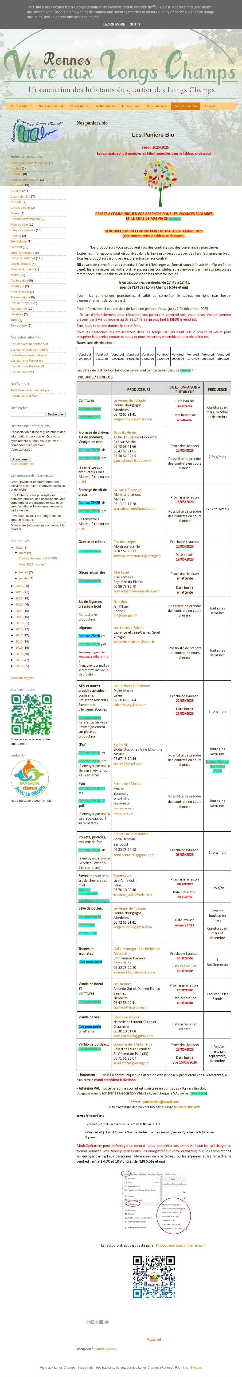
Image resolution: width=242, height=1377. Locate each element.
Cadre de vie (20, 196)
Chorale (16, 202)
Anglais (16, 168)
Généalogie (19, 241)
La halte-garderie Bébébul (29, 355)
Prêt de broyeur (21, 303)
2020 (19, 617)
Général (16, 247)
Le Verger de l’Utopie (129, 401)
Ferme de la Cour (126, 1017)
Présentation (19, 297)
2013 (19, 660)
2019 (19, 623)
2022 (19, 604)
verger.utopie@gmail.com (132, 419)
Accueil (154, 1339)
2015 (19, 647)
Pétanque (17, 286)
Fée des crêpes (125, 542)
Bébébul (16, 174)
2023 (19, 598)
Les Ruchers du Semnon (131, 686)
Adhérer (210, 106)
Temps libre (19, 325)
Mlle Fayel (121, 573)
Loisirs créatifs (21, 263)
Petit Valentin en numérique (30, 390)
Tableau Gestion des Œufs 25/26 (217, 766)
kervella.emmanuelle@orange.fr (137, 556)
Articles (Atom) (106, 1349)
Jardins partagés (22, 252)
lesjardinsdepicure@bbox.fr (133, 642)
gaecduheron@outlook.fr (132, 461)
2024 (19, 592)
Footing (16, 236)
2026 (19, 547)
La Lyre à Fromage (127, 490)
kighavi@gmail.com (127, 764)
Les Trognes (122, 984)
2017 (19, 635)
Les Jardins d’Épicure (128, 628)
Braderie (17, 185)
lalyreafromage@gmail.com (134, 509)
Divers (15, 213)
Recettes (17, 314)
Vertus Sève (87, 933)
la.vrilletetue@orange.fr (131, 1063)
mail (81, 482)
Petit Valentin (20, 292)
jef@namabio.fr (125, 616)
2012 (19, 666)
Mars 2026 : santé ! (32, 564)
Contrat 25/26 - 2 (91, 788)
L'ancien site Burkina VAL (28, 366)
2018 (19, 629)
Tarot (14, 320)
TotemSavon (122, 876)
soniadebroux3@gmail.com (134, 855)
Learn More (114, 24)
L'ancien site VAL (23, 372)
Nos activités (79, 106)
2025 (19, 586)
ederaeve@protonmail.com (134, 972)
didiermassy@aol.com (130, 705)
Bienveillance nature (25, 179)
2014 (19, 654)
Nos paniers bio (186, 106)
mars (23, 553)
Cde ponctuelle (89, 409)
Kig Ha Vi (120, 745)
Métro (15, 275)
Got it (135, 24)
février (24, 572)
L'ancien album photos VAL (30, 344)
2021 (19, 611)
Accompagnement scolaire (29, 163)
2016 (19, 641)
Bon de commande (87, 891)
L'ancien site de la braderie (29, 349)
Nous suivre (130, 106)
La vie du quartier (23, 258)
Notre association (50, 106)
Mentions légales (22, 678)
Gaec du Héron (124, 433)
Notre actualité (20, 106)
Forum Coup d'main (24, 396)
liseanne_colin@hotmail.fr (132, 895)
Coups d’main (20, 207)
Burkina (16, 191)
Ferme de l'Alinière (127, 784)
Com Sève (86, 925)
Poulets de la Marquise (130, 834)
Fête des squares (23, 230)
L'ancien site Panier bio (27, 360)
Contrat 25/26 (89, 450)
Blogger (195, 1367)
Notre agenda (105, 106)
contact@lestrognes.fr (130, 1008)
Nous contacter (156, 106)
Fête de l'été (19, 224)
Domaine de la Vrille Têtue (132, 1045)
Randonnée (19, 308)
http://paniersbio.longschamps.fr (181, 1246)
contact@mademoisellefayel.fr (136, 591)
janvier (24, 578)
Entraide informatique (26, 219)
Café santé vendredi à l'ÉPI (38, 558)
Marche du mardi (22, 269)
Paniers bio (19, 280)
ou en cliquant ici (22, 464)
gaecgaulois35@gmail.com (133, 1036)
